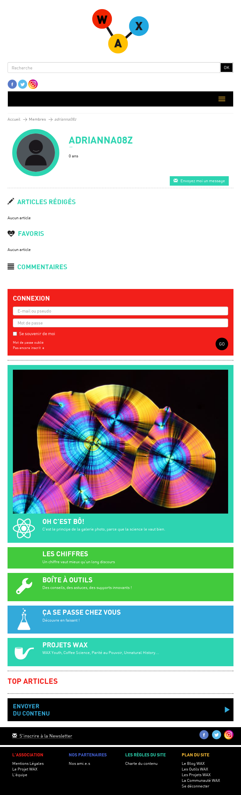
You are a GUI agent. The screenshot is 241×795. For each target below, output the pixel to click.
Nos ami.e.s (79, 763)
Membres (37, 119)
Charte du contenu (141, 763)
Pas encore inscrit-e (28, 348)
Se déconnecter (195, 786)
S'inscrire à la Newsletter (42, 735)
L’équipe (19, 774)
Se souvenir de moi (37, 333)
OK (226, 67)
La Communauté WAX (201, 780)
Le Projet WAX (24, 769)
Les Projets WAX (196, 774)
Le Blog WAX (193, 763)
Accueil (14, 119)
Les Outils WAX (195, 769)
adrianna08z (65, 119)
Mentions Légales (28, 763)
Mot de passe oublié (28, 342)
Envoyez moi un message (199, 180)
